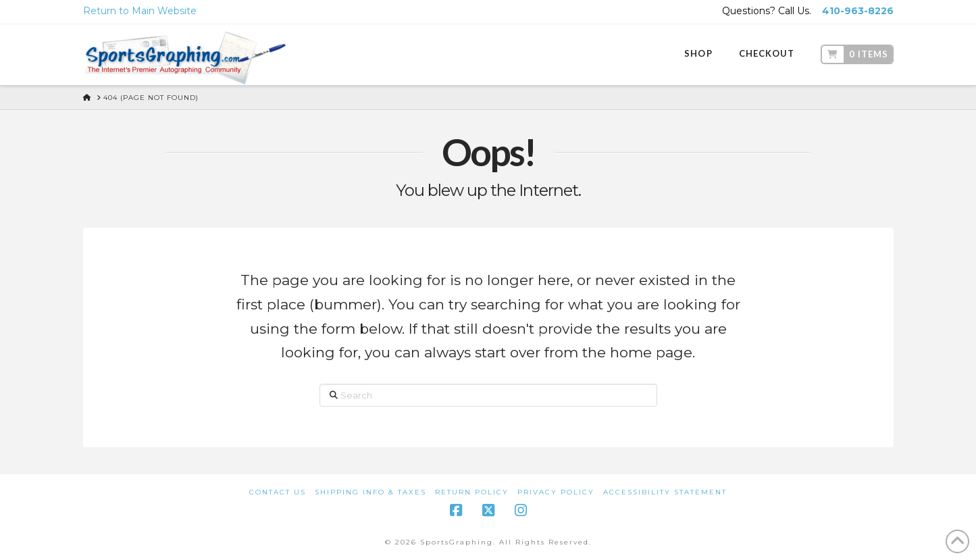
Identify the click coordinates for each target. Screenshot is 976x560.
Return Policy (472, 492)
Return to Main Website (140, 11)
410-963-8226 (858, 11)
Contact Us (277, 492)
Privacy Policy (555, 492)
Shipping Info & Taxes (370, 492)
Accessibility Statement (665, 492)
